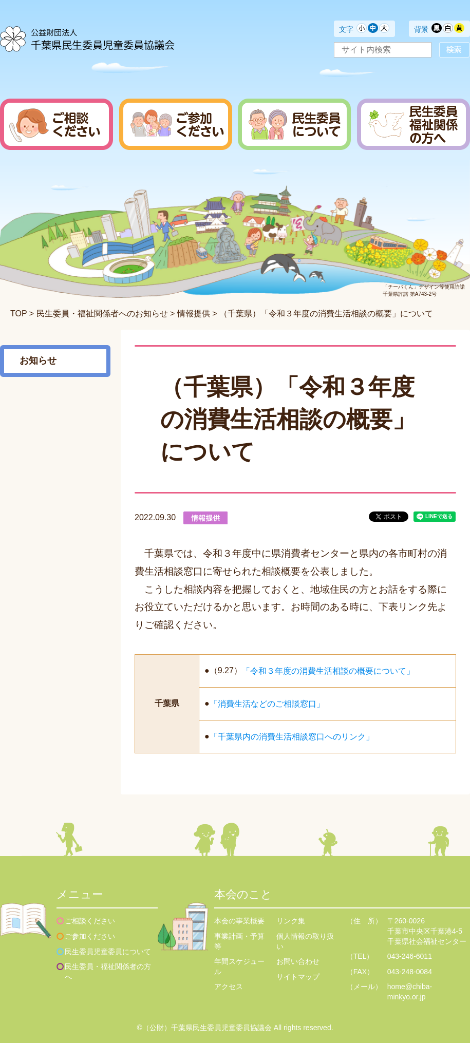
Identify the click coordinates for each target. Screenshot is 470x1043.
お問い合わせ (297, 961)
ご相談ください (90, 921)
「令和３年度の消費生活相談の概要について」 (328, 670)
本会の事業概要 (239, 921)
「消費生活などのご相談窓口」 (267, 703)
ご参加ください (90, 936)
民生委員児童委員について (108, 951)
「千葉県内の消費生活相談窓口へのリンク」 (292, 736)
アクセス (228, 986)
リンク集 (290, 921)
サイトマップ (297, 977)
